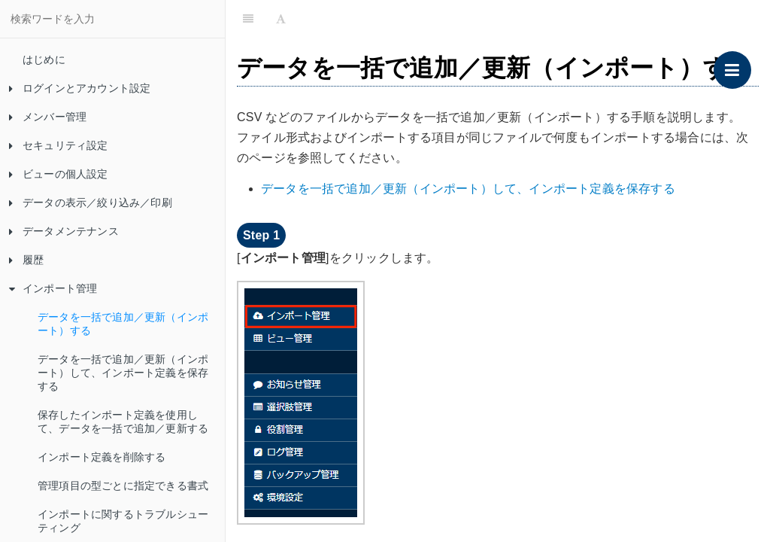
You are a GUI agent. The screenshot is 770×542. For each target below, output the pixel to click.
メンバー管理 (47, 117)
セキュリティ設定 (58, 145)
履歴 (26, 260)
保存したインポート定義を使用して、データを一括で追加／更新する (123, 421)
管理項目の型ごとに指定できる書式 (123, 486)
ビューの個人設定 (58, 174)
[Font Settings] (281, 19)
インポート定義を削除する (101, 457)
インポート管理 (53, 288)
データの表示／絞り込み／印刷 (90, 202)
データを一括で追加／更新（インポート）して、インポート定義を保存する (123, 372)
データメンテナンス (64, 231)
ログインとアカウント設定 (79, 88)
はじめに (44, 59)
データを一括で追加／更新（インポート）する (123, 323)
